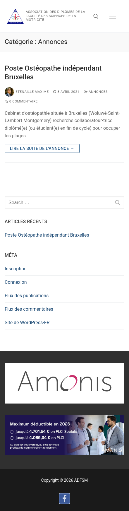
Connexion (16, 282)
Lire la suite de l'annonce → (42, 148)
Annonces (96, 92)
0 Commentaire (21, 101)
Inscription (16, 268)
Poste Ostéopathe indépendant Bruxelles (53, 72)
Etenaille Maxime (27, 92)
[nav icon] (112, 16)
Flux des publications (27, 295)
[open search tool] (96, 16)
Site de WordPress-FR (27, 322)
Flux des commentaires (29, 309)
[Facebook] (64, 498)
